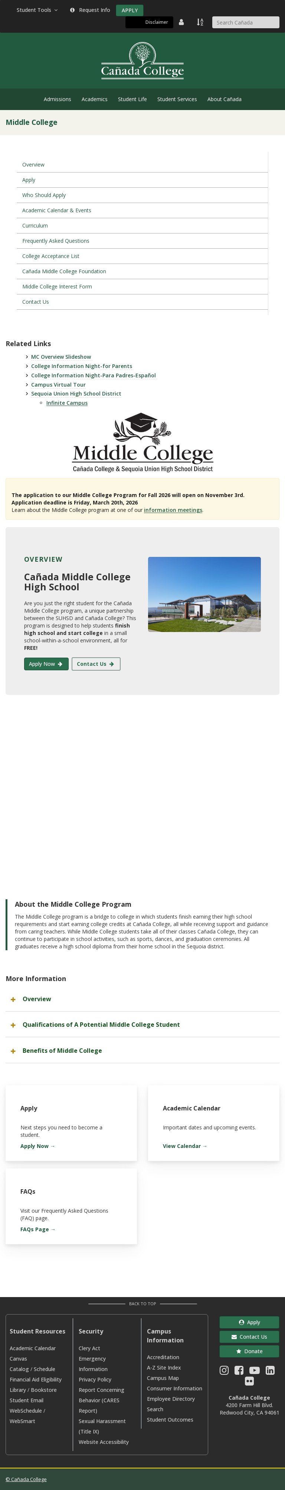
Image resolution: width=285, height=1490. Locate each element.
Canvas (18, 1358)
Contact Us (35, 301)
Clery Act (89, 1348)
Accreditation (163, 1357)
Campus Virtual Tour (58, 384)
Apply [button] (249, 1322)
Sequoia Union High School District (76, 393)
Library (18, 1389)
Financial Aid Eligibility (36, 1379)
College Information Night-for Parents (81, 366)
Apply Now (46, 663)
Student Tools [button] (38, 9)
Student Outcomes (170, 1419)
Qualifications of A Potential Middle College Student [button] (101, 1024)
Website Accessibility (104, 1441)
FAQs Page (34, 1229)
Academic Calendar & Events (56, 210)
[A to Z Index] (200, 22)
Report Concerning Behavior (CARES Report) (101, 1400)
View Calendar (182, 1145)
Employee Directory (171, 1398)
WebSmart (22, 1421)
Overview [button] (37, 999)
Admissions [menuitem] (57, 99)
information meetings (173, 509)
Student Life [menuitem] (132, 99)
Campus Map (163, 1377)
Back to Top (142, 1303)
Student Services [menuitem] (177, 99)
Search (155, 1409)
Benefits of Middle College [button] (62, 1050)
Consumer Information (174, 1388)
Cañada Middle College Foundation (64, 271)
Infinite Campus (67, 402)
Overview (33, 164)
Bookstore (44, 1389)
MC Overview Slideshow (61, 356)
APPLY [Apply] (130, 10)
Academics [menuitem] (95, 99)
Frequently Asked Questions (55, 240)
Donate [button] (249, 1351)
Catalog (19, 1369)
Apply (28, 179)
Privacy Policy (95, 1379)
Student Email (26, 1400)
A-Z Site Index (164, 1367)
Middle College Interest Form (57, 286)
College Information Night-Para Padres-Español (94, 375)
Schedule (44, 1369)
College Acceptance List (50, 255)
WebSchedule (26, 1410)
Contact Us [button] (249, 1336)
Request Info (90, 9)
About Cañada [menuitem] (224, 99)
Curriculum (35, 225)
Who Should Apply (44, 195)
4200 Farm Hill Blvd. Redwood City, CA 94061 (249, 1409)
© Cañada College (26, 1479)
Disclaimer (156, 22)
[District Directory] (182, 22)
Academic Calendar (33, 1348)
